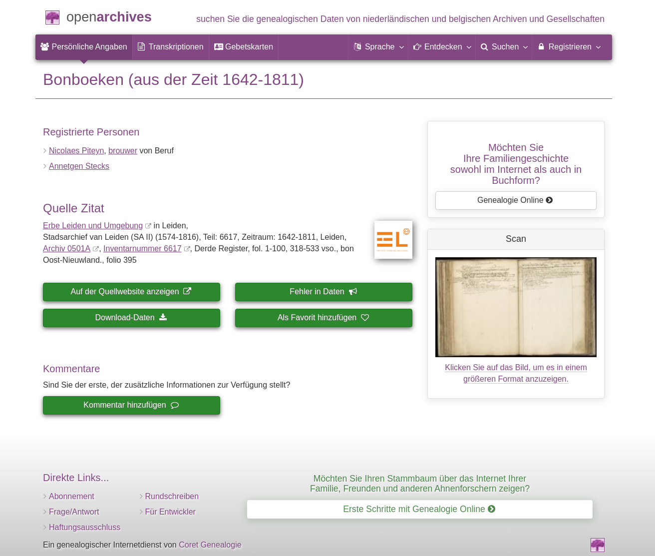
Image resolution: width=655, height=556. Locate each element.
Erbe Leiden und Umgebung (93, 225)
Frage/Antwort (74, 512)
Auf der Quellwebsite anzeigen (131, 291)
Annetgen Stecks (79, 166)
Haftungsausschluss (84, 527)
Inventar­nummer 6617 (142, 248)
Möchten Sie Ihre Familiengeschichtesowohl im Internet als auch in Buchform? (516, 164)
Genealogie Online (515, 200)
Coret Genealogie (210, 545)
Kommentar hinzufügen (130, 405)
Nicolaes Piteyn (76, 150)
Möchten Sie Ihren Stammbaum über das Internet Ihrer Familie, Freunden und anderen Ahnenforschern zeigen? (420, 483)
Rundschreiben (172, 496)
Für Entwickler (170, 512)
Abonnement (71, 496)
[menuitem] (83, 46)
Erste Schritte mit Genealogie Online (419, 509)
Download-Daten (130, 317)
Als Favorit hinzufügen (323, 317)
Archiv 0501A (66, 248)
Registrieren (568, 46)
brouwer (122, 150)
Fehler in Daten (323, 291)
